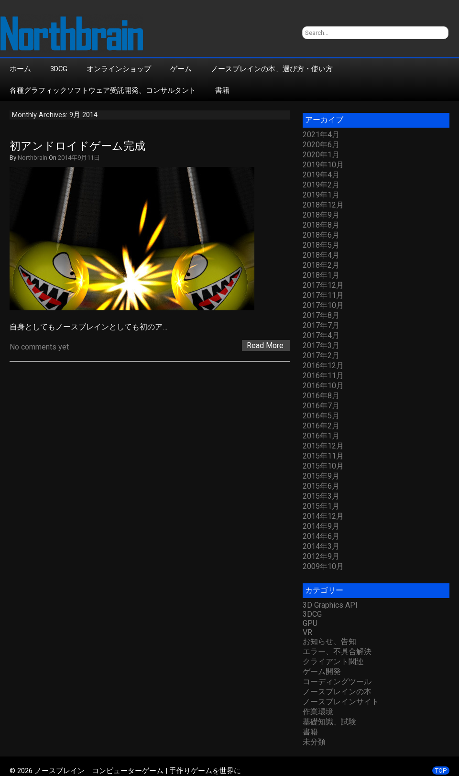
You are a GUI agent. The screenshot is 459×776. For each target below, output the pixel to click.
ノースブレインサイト (341, 701)
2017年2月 (321, 355)
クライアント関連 (333, 661)
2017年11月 (323, 295)
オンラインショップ (119, 69)
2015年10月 (323, 465)
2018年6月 (321, 235)
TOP (441, 770)
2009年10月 (323, 566)
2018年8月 (321, 225)
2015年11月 (323, 455)
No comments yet (39, 346)
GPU (310, 623)
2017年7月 (321, 325)
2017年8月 (321, 315)
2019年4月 (321, 174)
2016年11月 (323, 375)
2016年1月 (321, 435)
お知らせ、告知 (329, 641)
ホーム (20, 69)
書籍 (222, 90)
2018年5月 (321, 245)
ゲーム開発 (322, 671)
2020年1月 (321, 154)
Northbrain (32, 157)
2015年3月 (321, 496)
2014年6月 (321, 536)
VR (307, 632)
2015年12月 (323, 445)
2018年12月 (323, 204)
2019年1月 (321, 194)
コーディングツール (337, 681)
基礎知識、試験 (329, 721)
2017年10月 (323, 305)
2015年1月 (321, 506)
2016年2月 (321, 425)
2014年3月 (321, 546)
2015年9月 (321, 476)
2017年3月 (321, 345)
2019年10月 (323, 164)
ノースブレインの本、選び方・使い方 (272, 69)
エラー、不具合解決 (337, 651)
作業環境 (318, 711)
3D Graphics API (330, 605)
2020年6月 (321, 144)
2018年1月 (321, 275)
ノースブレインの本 (337, 691)
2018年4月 (321, 255)
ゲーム (181, 69)
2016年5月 (321, 415)
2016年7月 (321, 405)
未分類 (314, 741)
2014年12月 (323, 516)
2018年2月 (321, 265)
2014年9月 (321, 526)
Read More (265, 345)
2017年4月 (321, 335)
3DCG (58, 69)
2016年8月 (321, 395)
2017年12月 (323, 285)
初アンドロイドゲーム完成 (77, 146)
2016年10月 (323, 385)
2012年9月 (321, 556)
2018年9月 (321, 214)
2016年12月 (323, 365)
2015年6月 (321, 486)
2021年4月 (321, 134)
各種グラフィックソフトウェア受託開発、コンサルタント (103, 90)
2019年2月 (321, 184)
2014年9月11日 (79, 157)
